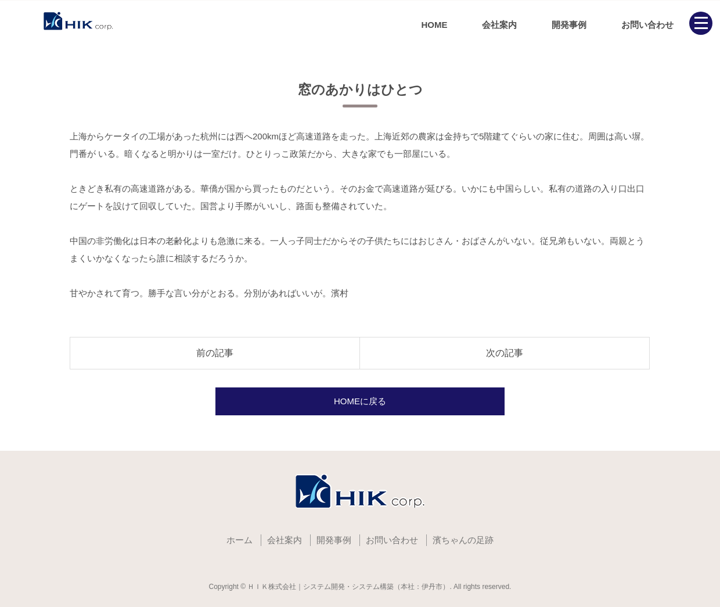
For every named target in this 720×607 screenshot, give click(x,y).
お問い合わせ (647, 25)
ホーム (239, 540)
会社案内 (499, 25)
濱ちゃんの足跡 (463, 540)
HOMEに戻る (360, 401)
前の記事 (214, 353)
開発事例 (569, 25)
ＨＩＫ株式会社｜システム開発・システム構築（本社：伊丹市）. (349, 587)
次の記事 (504, 353)
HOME (434, 25)
